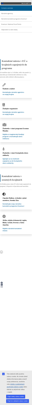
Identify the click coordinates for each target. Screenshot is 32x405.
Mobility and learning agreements (14, 306)
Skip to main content (6, 1)
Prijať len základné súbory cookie (18, 401)
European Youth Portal (11, 308)
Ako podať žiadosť (10, 294)
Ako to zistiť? (26, 3)
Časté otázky (8, 299)
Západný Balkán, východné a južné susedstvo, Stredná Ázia (15, 199)
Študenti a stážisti (9, 89)
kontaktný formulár (9, 256)
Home (5, 38)
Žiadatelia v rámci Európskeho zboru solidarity (15, 154)
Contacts (6, 41)
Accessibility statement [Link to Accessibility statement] (10, 328)
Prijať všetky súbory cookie (16, 396)
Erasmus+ (5, 319)
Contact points (9, 315)
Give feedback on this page (12, 297)
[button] (5, 283)
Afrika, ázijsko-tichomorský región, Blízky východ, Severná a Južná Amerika (15, 222)
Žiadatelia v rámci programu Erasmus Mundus (16, 130)
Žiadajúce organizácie (10, 109)
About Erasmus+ (8, 39)
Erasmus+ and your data (12, 296)
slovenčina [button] (9, 22)
